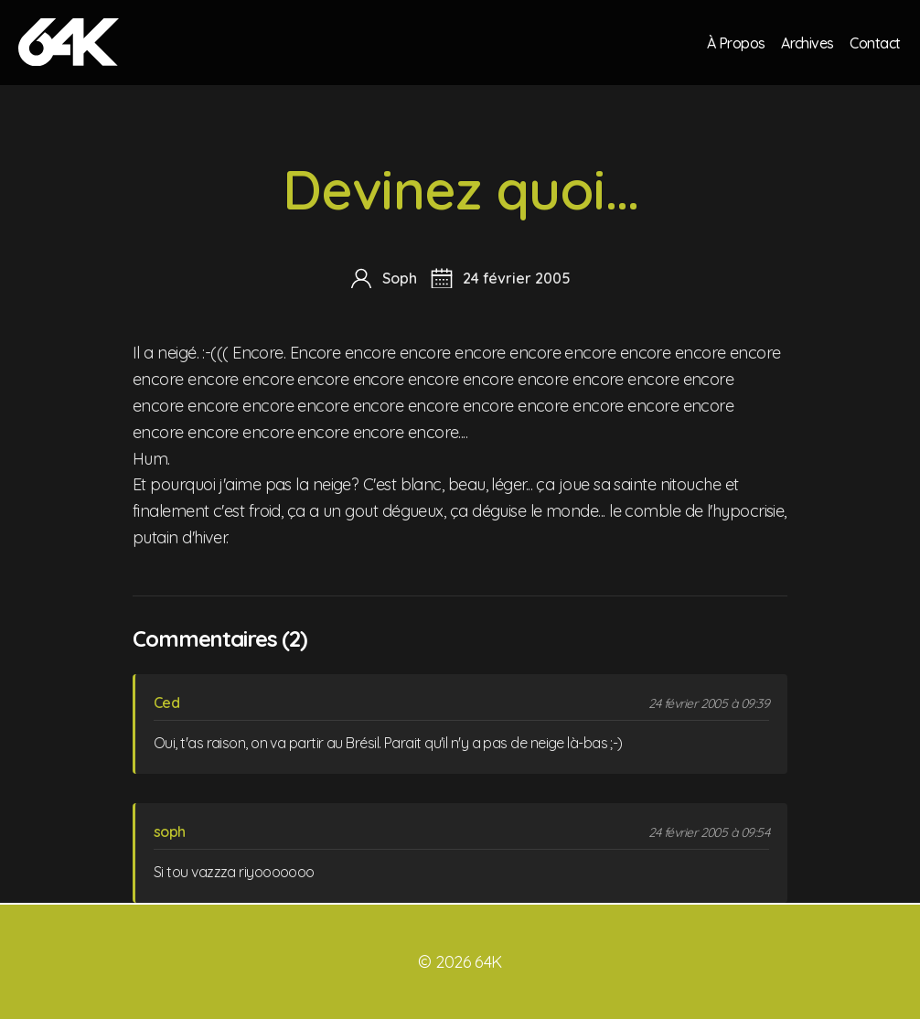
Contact (875, 42)
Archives (806, 42)
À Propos (734, 42)
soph (170, 831)
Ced (166, 702)
